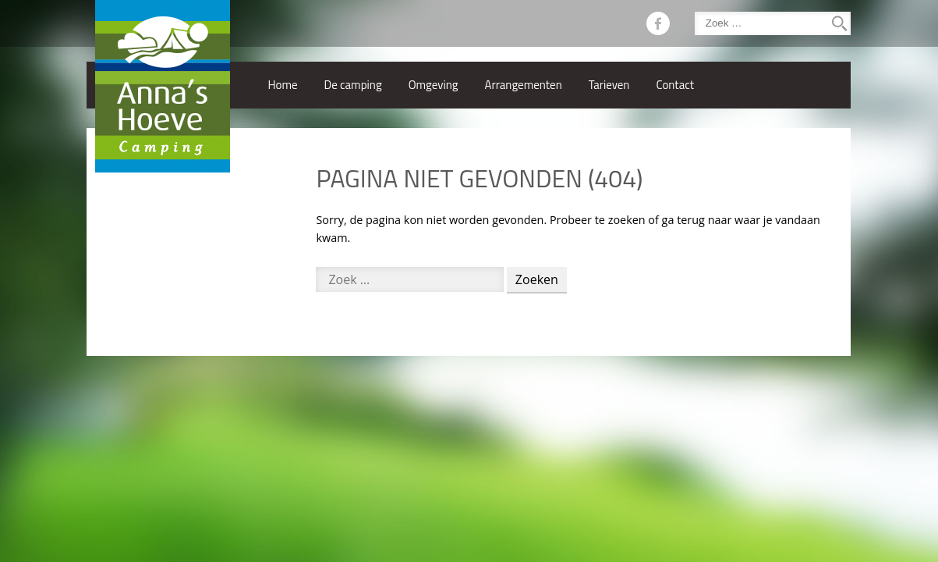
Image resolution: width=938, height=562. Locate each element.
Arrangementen (523, 85)
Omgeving (433, 85)
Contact (675, 85)
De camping (353, 85)
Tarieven (609, 85)
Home (282, 85)
